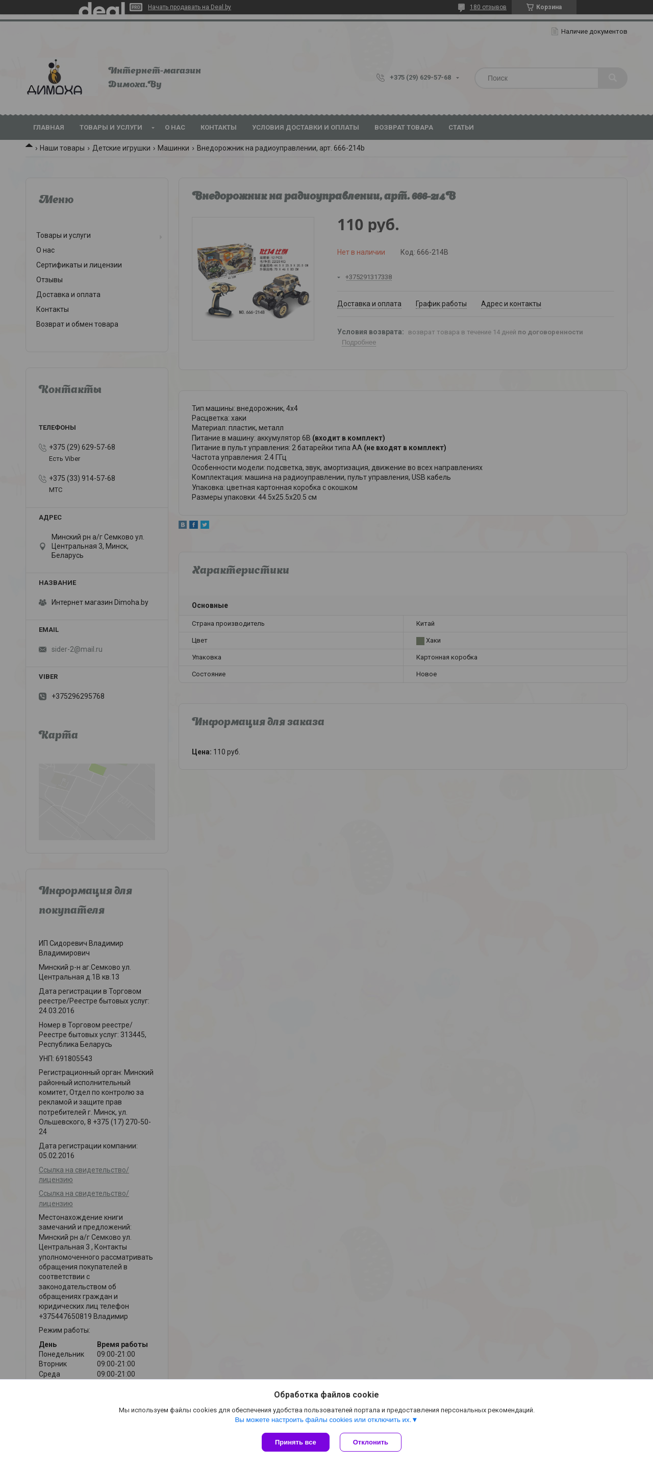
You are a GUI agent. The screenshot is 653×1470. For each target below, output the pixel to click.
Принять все (295, 1442)
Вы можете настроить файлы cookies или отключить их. (323, 1420)
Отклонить (370, 1442)
